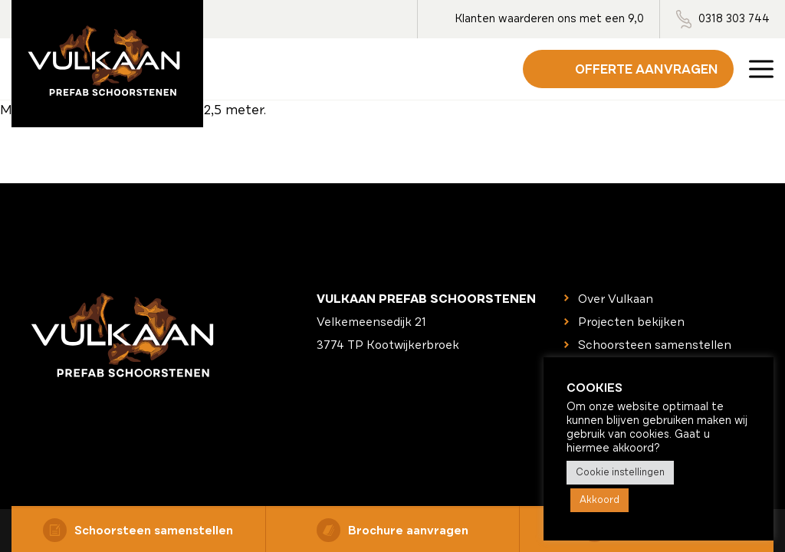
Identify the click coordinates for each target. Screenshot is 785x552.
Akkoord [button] (599, 500)
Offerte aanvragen (646, 69)
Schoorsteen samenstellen (138, 530)
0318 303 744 (734, 18)
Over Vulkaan (615, 299)
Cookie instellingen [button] (620, 472)
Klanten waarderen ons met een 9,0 (549, 18)
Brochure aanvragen (392, 530)
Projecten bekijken (631, 322)
